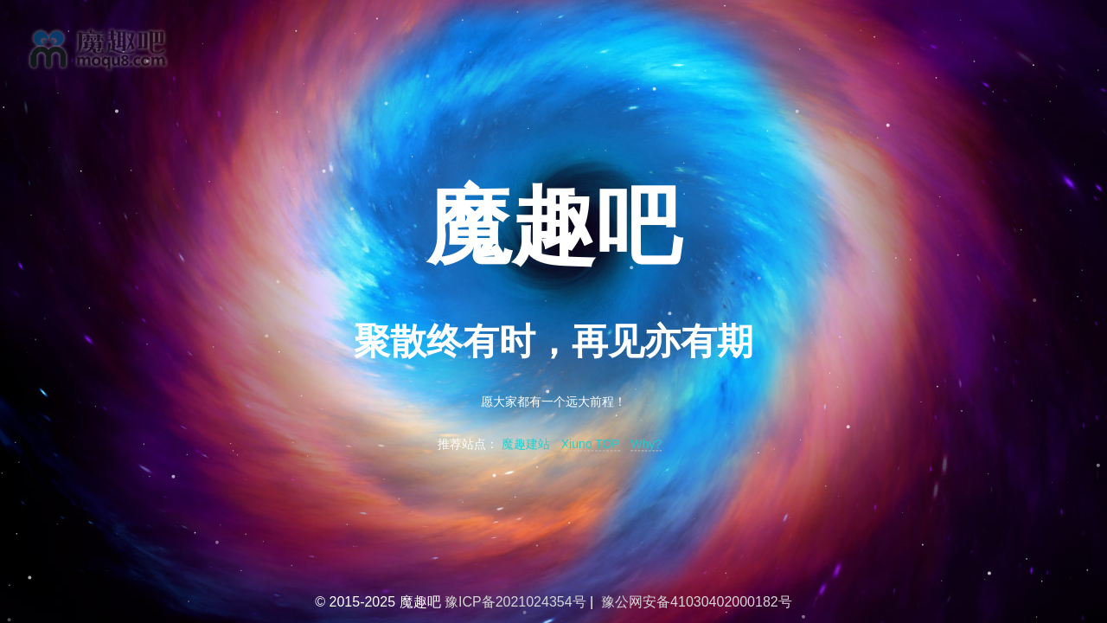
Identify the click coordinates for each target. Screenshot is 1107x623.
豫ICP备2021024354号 (515, 601)
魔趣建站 (526, 444)
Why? (646, 444)
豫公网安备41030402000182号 (696, 601)
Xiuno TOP (590, 444)
